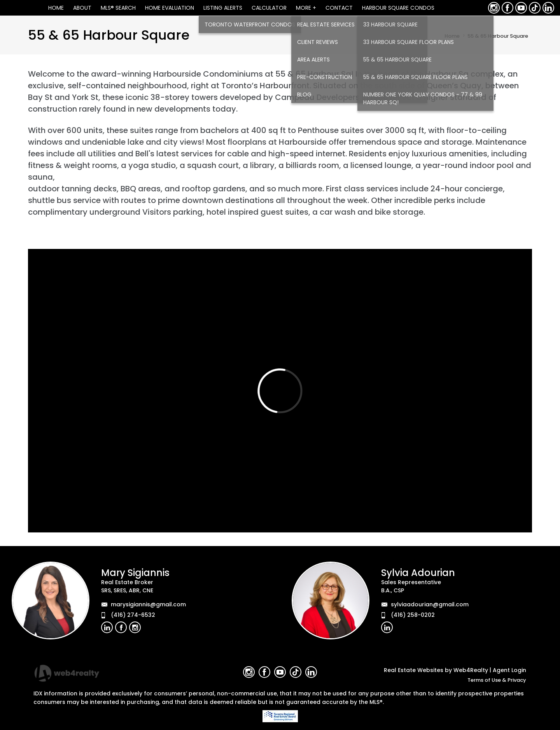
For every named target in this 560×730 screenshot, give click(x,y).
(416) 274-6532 (133, 615)
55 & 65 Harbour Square (497, 36)
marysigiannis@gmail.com (148, 604)
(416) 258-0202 (413, 615)
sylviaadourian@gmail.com (430, 604)
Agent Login (509, 670)
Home (452, 36)
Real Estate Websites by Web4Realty (436, 670)
